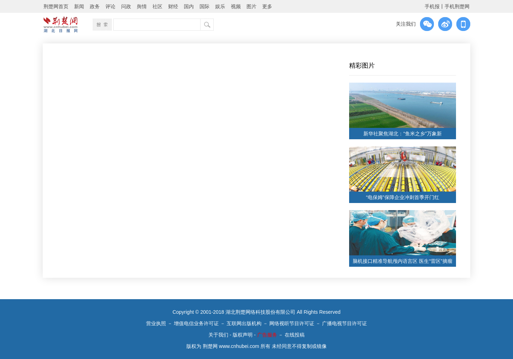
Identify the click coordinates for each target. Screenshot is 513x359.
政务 (95, 6)
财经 (173, 6)
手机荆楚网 (457, 6)
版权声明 (243, 335)
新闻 (79, 6)
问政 (126, 6)
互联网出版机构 (244, 323)
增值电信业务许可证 (196, 323)
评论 (110, 6)
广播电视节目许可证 (344, 323)
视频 (236, 6)
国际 (204, 6)
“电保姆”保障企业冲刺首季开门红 (402, 197)
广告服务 (267, 335)
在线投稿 (295, 335)
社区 (157, 6)
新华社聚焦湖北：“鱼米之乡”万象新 (402, 133)
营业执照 (156, 323)
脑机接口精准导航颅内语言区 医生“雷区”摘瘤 (402, 261)
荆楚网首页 (55, 6)
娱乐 (220, 6)
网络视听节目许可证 (291, 323)
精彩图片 (362, 65)
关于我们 (218, 335)
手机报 (432, 6)
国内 (189, 6)
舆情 (142, 6)
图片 (251, 6)
